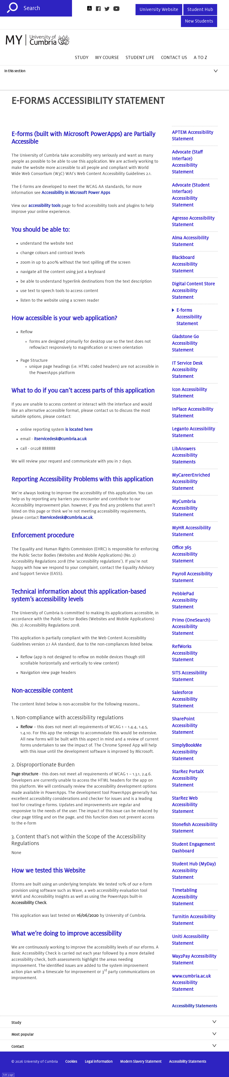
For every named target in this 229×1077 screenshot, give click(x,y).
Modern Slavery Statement (140, 1062)
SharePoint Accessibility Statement (184, 726)
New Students (199, 21)
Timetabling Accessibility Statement (184, 897)
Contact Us (174, 57)
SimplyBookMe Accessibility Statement (187, 752)
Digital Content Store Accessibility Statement (193, 291)
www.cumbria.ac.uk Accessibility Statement (191, 983)
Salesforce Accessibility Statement (184, 699)
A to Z (200, 57)
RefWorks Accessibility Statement (184, 653)
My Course (107, 57)
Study (81, 57)
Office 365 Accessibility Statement (184, 554)
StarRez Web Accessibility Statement (185, 805)
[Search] (47, 8)
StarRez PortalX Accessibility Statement (188, 778)
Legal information (98, 1062)
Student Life (140, 57)
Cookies (71, 1062)
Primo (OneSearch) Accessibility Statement (191, 627)
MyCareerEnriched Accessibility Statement (191, 482)
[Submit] (12, 7)
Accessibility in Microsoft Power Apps (76, 192)
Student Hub (200, 9)
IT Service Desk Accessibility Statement (187, 370)
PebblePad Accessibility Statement (184, 600)
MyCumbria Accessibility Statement (184, 508)
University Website (159, 9)
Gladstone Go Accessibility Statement (185, 343)
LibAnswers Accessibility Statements (184, 455)
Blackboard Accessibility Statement (184, 264)
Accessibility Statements (194, 1006)
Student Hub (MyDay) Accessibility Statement (194, 871)
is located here (79, 429)
